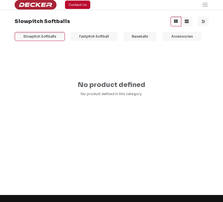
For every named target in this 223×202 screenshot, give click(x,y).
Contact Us (78, 5)
